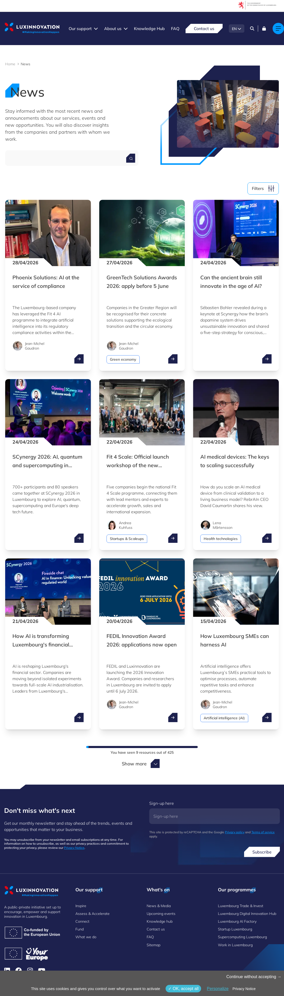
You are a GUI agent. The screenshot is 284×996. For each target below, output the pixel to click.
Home (10, 64)
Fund (79, 929)
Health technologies (220, 538)
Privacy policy (234, 832)
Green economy (123, 359)
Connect (82, 921)
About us (113, 28)
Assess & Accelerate (92, 913)
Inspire (80, 905)
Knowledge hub (160, 921)
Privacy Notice (74, 848)
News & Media (159, 905)
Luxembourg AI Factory (237, 921)
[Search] (252, 28)
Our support (80, 28)
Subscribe (262, 852)
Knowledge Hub (149, 28)
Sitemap (153, 945)
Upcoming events (161, 913)
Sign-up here (161, 803)
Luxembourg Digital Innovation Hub (247, 913)
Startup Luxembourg (235, 929)
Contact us (204, 28)
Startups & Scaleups (127, 538)
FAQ (175, 28)
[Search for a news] (130, 158)
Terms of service (263, 832)
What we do (85, 937)
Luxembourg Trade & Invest (240, 905)
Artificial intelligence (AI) (224, 718)
